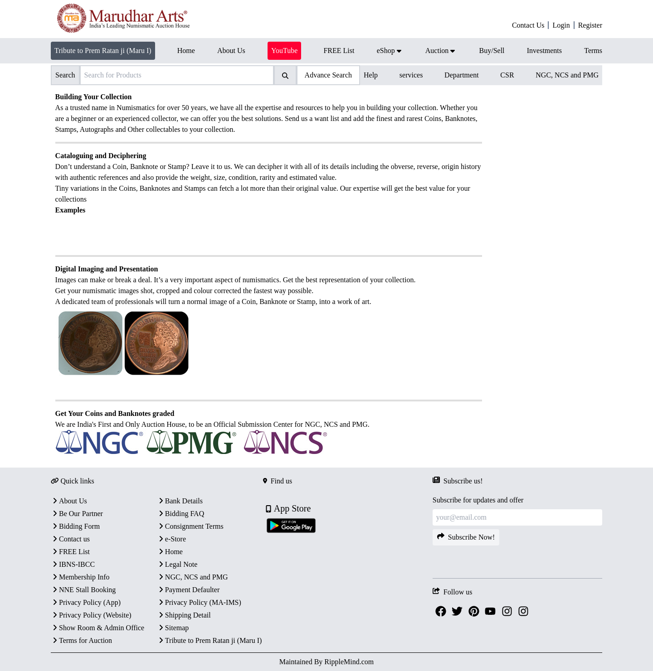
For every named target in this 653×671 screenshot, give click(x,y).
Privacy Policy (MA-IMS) (199, 602)
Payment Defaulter (188, 590)
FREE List (70, 551)
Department (461, 75)
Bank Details (180, 501)
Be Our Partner (77, 513)
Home (170, 551)
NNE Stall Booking (83, 590)
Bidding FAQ (180, 513)
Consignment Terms (190, 526)
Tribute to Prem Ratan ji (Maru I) (102, 50)
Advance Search (328, 75)
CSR (507, 75)
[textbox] (269, 274)
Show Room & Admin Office (97, 628)
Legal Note (177, 564)
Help (371, 75)
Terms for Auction (81, 640)
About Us (69, 501)
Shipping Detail (184, 615)
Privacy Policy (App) (86, 602)
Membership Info (80, 577)
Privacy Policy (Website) (91, 615)
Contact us (70, 539)
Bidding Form (75, 526)
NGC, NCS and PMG (567, 75)
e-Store (171, 539)
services (411, 75)
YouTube (284, 50)
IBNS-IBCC (73, 564)
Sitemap (173, 628)
